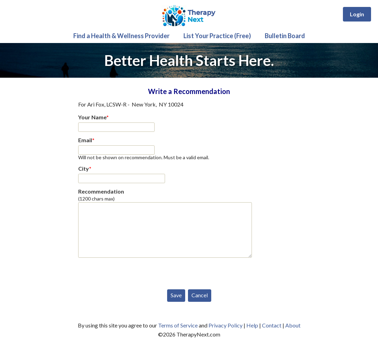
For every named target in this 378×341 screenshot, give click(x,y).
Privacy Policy (225, 325)
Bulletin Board (285, 36)
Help (252, 325)
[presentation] (131, 271)
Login (357, 14)
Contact (271, 325)
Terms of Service (178, 325)
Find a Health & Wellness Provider (121, 36)
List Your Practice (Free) (217, 36)
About (293, 325)
